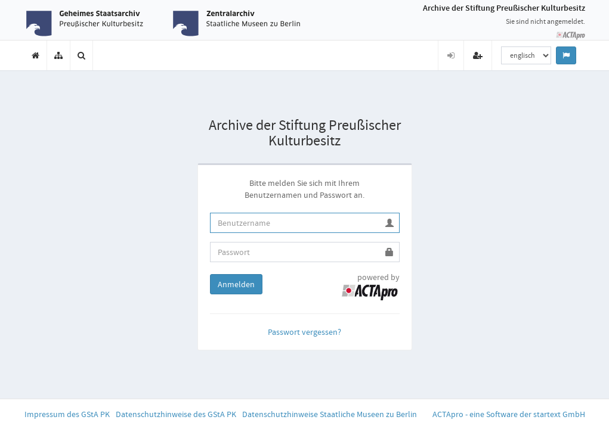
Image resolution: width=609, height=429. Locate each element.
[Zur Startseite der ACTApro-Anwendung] (570, 35)
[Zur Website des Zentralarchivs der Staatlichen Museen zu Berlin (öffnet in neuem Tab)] (236, 23)
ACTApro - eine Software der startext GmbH (508, 414)
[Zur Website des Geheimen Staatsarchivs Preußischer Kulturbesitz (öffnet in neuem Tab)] (89, 23)
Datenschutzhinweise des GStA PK (176, 414)
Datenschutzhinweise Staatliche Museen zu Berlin (329, 414)
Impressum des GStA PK (67, 414)
